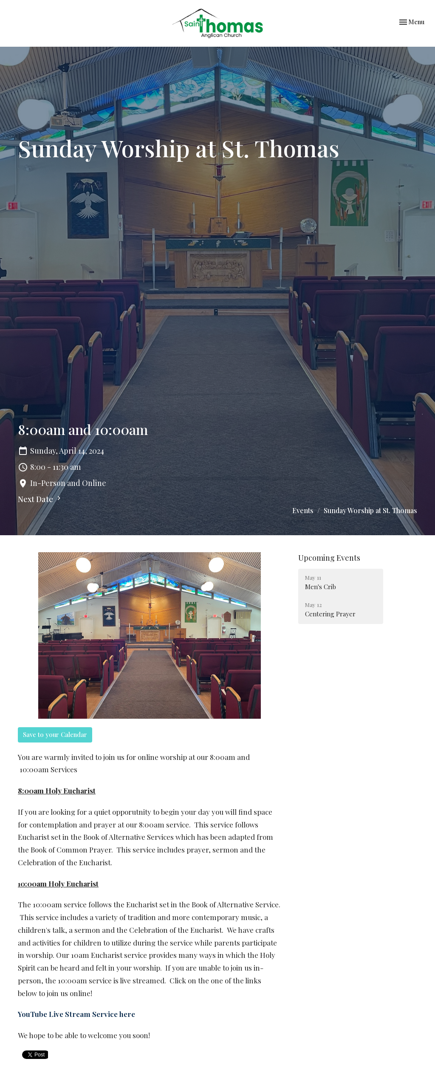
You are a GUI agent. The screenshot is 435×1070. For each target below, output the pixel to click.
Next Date (40, 499)
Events (303, 510)
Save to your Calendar (55, 734)
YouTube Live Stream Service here (76, 1014)
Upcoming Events (329, 558)
